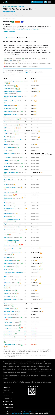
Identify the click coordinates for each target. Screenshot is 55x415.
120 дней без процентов (10, 187)
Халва (5, 85)
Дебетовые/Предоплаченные (15, 70)
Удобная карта (8, 322)
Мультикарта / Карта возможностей (13, 81)
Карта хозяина (8, 317)
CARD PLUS (7, 163)
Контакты (6, 395)
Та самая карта (8, 279)
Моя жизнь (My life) (9, 311)
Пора (5, 136)
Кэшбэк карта (7, 157)
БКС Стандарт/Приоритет (11, 114)
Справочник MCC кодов (10, 6)
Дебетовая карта (8, 111)
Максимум (7, 296)
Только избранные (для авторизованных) (15, 72)
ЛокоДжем (7, 105)
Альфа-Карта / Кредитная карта (13, 252)
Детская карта (8, 331)
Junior (5, 150)
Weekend (6, 205)
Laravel (35, 412)
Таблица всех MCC (8, 393)
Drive (5, 216)
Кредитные (28, 70)
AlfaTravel (6, 125)
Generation (7, 293)
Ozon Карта (7, 88)
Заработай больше (9, 147)
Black (5, 269)
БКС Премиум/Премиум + (11, 100)
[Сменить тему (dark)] (49, 2)
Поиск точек (6, 387)
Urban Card (7, 230)
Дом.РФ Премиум (8, 177)
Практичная (7, 245)
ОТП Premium (7, 282)
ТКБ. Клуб (6, 131)
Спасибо (6, 308)
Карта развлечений (9, 344)
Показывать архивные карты (36, 72)
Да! (5, 195)
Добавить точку (37, 2)
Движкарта (7, 340)
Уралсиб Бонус (8, 119)
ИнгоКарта (7, 108)
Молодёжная (7, 328)
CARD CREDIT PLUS (9, 208)
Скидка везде (7, 122)
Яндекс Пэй (7, 144)
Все (5, 70)
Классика (6, 337)
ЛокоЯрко (6, 169)
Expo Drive (6, 192)
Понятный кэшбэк (9, 153)
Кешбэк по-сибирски (9, 304)
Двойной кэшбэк (8, 213)
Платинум (6, 202)
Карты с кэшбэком (20, 15)
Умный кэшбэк (8, 325)
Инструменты (7, 390)
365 (5, 128)
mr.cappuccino (15, 412)
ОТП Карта (7, 276)
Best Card (6, 237)
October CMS (27, 412)
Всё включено (8, 227)
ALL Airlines (7, 133)
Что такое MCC (7, 398)
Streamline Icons (16, 413)
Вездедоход (7, 314)
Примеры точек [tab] (9, 37)
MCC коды (21, 6)
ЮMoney (6, 266)
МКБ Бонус (7, 257)
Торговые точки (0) (8, 15)
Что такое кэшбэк (8, 407)
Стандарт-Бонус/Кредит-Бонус (12, 96)
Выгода (6, 184)
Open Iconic (25, 413)
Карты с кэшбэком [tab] (23, 37)
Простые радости (8, 285)
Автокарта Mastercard (10, 233)
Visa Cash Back (8, 179)
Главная (6, 160)
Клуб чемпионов (8, 224)
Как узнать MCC (7, 401)
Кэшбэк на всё (8, 198)
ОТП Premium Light (9, 248)
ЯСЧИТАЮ (7, 166)
